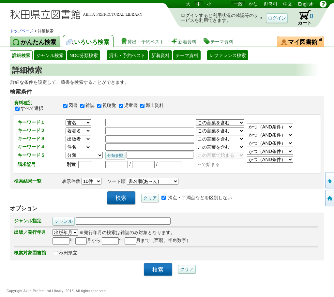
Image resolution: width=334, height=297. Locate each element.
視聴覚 (109, 105)
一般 (238, 4)
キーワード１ (31, 122)
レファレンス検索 (227, 55)
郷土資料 (154, 105)
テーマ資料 (186, 55)
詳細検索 (21, 55)
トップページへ (329, 198)
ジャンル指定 (27, 220)
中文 (287, 4)
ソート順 (142, 181)
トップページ (21, 31)
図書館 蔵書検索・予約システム (78, 14)
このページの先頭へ (329, 180)
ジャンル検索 (50, 55)
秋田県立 (65, 252)
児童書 (131, 105)
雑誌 (90, 105)
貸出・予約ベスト (127, 55)
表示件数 (81, 181)
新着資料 (160, 55)
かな (253, 4)
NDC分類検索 (83, 55)
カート (302, 17)
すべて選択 (32, 108)
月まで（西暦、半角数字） (158, 240)
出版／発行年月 (30, 232)
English (305, 4)
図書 (73, 105)
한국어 (270, 4)
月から (87, 240)
